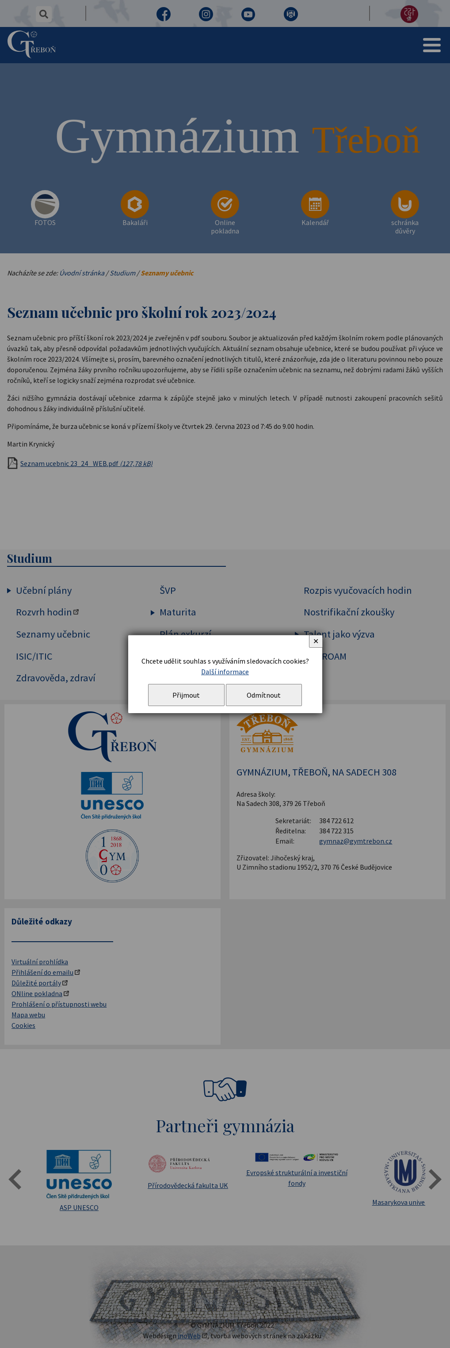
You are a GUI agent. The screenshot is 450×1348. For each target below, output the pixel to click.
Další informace (225, 671)
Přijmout (186, 695)
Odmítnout (264, 695)
